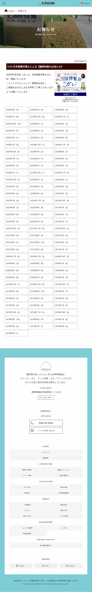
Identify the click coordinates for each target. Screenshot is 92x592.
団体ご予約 (63, 510)
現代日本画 (63, 487)
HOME (11, 10)
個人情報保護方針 (45, 545)
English (85, 3)
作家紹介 (27, 493)
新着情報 (45, 458)
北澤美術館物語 (64, 493)
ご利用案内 (27, 505)
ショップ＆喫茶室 (27, 528)
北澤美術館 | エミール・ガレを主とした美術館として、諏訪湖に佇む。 (46, 3)
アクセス (27, 510)
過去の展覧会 (64, 475)
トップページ (45, 452)
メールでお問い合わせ (46, 430)
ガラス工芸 (27, 487)
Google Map (47, 397)
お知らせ (23, 10)
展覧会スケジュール (64, 470)
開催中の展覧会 (27, 470)
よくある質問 (64, 516)
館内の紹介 (63, 505)
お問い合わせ (27, 516)
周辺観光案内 (27, 533)
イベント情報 (27, 475)
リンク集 (64, 528)
